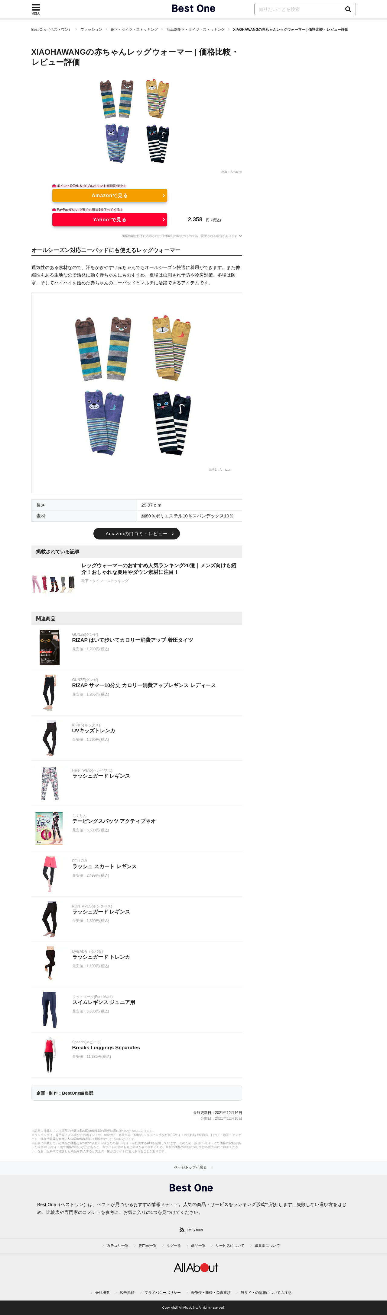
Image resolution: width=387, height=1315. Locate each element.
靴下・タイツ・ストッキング (134, 29)
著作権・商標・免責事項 (211, 1293)
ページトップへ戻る (190, 1167)
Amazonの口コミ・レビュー (136, 533)
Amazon (236, 172)
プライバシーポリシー (163, 1293)
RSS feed (195, 1230)
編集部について (267, 1245)
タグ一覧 (174, 1245)
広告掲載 (127, 1293)
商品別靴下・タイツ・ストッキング (196, 29)
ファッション (91, 29)
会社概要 (102, 1293)
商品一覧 (198, 1245)
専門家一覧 (147, 1245)
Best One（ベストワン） (51, 29)
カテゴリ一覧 (117, 1245)
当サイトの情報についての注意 (266, 1293)
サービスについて (230, 1245)
